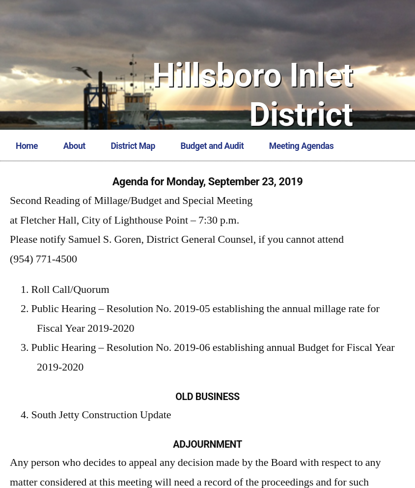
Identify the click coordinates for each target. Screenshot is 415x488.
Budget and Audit (212, 146)
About (74, 146)
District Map (133, 146)
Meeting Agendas (301, 146)
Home (27, 146)
